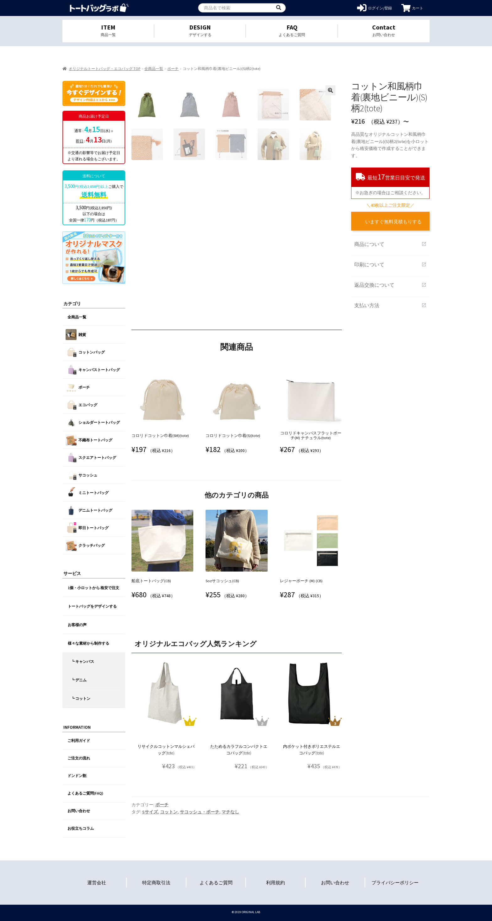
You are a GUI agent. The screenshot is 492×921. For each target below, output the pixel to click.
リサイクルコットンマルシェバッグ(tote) (166, 750)
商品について (390, 244)
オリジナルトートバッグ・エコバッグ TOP (104, 68)
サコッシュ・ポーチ (199, 812)
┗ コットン (80, 698)
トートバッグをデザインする (92, 606)
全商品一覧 (153, 68)
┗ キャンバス (82, 661)
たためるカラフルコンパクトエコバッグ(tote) (238, 750)
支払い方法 (390, 305)
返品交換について (390, 285)
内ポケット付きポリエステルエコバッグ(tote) (311, 750)
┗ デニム (79, 680)
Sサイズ (150, 812)
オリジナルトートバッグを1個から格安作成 (99, 8)
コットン (169, 812)
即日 (79, 141)
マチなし (230, 812)
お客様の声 (77, 624)
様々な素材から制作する (88, 643)
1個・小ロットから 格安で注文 (93, 587)
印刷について (390, 264)
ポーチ (173, 68)
